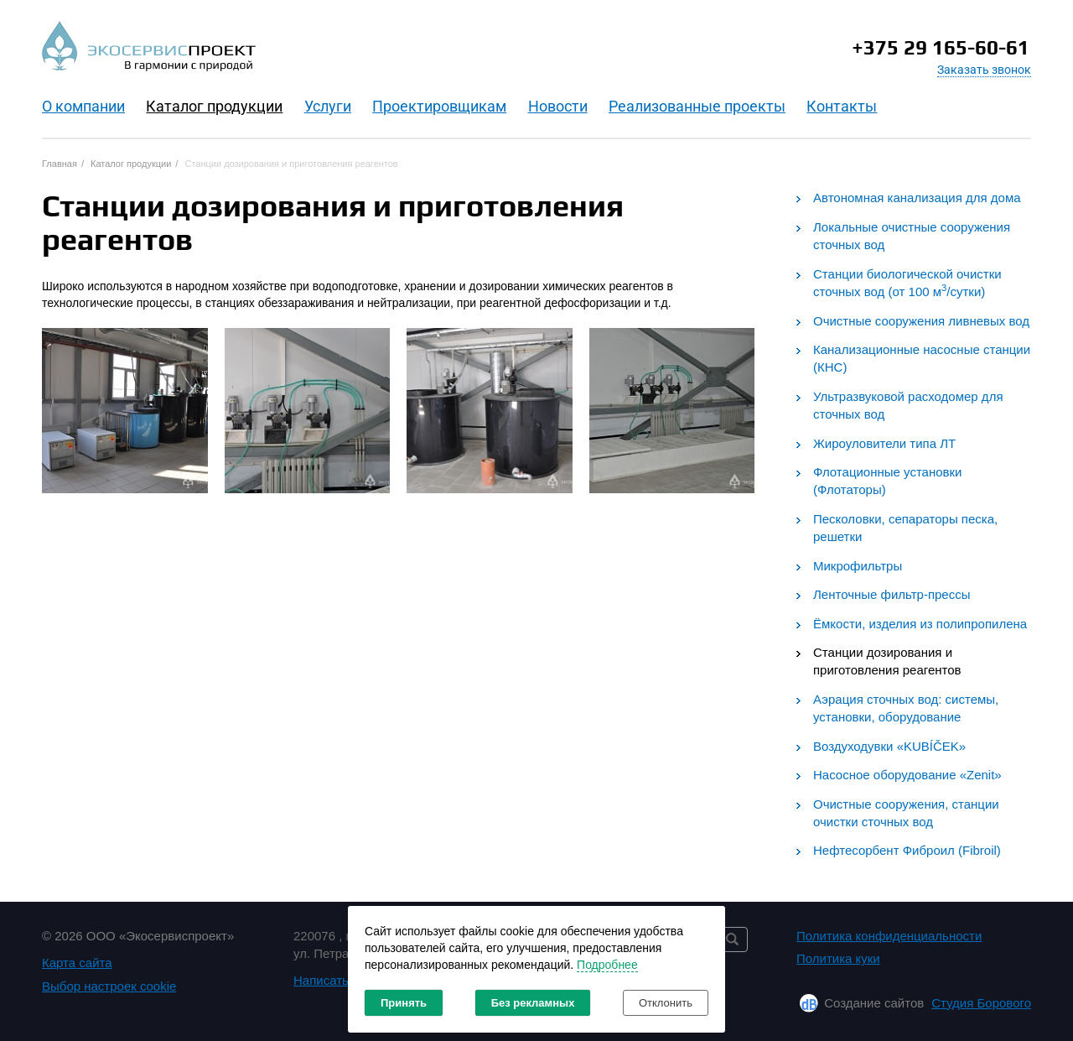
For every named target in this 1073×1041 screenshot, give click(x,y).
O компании (83, 106)
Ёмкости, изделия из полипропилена (920, 624)
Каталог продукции (214, 106)
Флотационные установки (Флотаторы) (887, 481)
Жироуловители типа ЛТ (884, 443)
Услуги (327, 106)
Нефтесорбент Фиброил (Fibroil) (907, 850)
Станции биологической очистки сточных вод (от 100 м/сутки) (907, 283)
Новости (558, 106)
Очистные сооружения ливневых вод (921, 321)
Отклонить (665, 1003)
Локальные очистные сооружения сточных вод (911, 236)
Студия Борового (981, 1003)
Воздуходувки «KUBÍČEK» (889, 746)
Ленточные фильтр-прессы (892, 594)
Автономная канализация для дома (917, 197)
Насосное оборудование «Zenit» (907, 775)
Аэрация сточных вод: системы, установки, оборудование (905, 708)
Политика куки (838, 958)
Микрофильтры (857, 566)
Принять (404, 1003)
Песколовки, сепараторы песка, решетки (905, 528)
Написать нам (334, 980)
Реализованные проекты (697, 106)
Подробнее (607, 964)
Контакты (841, 106)
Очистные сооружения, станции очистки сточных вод (906, 813)
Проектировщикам (439, 106)
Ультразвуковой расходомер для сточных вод (908, 405)
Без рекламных (533, 1003)
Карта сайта (77, 962)
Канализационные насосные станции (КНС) (921, 358)
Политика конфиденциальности (889, 936)
